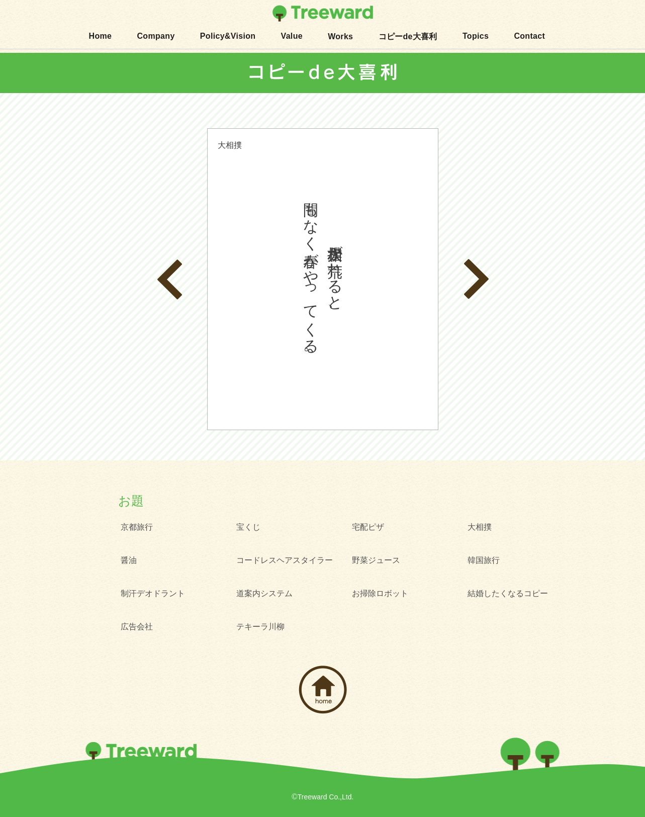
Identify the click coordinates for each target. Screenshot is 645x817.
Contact (529, 36)
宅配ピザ (368, 527)
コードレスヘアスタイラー (284, 560)
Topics (476, 36)
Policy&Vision (228, 36)
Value (292, 36)
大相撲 (480, 527)
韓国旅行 (484, 560)
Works (340, 36)
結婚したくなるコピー (508, 593)
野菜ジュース (376, 560)
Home (100, 36)
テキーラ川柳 (260, 626)
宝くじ (248, 527)
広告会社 (137, 626)
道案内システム (264, 593)
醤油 (129, 560)
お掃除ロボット (380, 593)
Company (155, 36)
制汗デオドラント (153, 593)
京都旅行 (137, 527)
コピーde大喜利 (408, 36)
